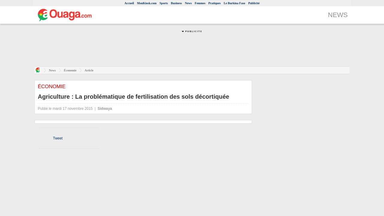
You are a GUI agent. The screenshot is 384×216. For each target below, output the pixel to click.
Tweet (57, 138)
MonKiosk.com (146, 3)
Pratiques (214, 3)
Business (176, 3)
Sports (164, 3)
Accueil (129, 3)
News (188, 3)
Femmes (200, 3)
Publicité (254, 3)
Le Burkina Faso (234, 3)
